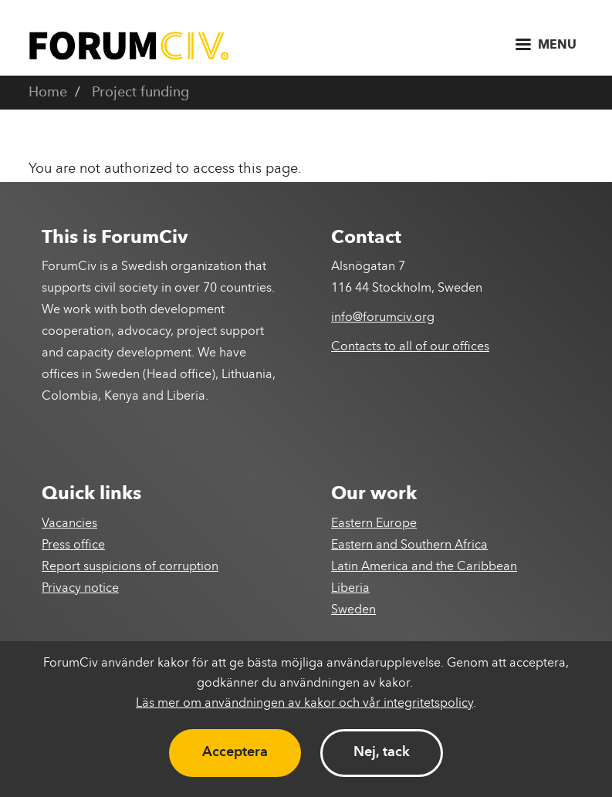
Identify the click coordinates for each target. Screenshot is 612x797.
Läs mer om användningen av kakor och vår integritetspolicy (304, 703)
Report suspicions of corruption (130, 567)
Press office (73, 545)
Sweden (353, 610)
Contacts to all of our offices (410, 347)
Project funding (140, 93)
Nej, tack (381, 752)
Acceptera (235, 752)
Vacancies (69, 524)
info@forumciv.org (382, 318)
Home (48, 93)
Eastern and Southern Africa (409, 545)
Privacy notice (80, 589)
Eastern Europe (374, 524)
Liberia (350, 589)
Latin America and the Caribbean (424, 567)
